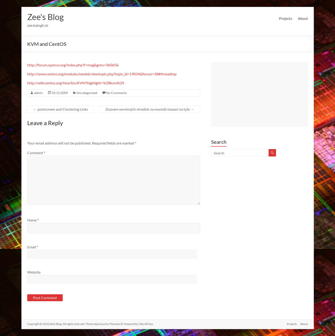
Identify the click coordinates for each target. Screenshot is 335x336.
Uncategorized (87, 93)
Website (34, 272)
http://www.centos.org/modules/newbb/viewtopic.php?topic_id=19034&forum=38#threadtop (102, 74)
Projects (285, 18)
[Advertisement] (259, 94)
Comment (36, 152)
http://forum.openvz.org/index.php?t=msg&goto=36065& (73, 65)
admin (38, 93)
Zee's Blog (45, 17)
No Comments (116, 93)
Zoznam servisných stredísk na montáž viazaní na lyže (149, 109)
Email (32, 247)
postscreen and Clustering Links (60, 109)
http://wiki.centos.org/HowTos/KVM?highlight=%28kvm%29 (75, 83)
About (303, 18)
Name (33, 220)
